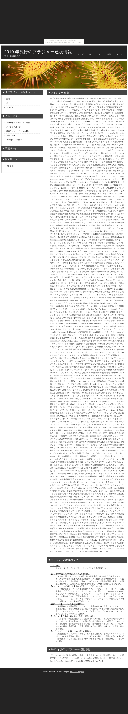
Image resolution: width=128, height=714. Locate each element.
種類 (109, 54)
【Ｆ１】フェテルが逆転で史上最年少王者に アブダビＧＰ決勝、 (77, 586)
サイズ (80, 54)
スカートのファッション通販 (18, 123)
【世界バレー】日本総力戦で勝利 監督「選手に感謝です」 (74, 616)
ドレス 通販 (55, 566)
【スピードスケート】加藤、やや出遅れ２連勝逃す (71, 631)
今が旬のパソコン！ (14, 140)
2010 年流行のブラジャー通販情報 (38, 51)
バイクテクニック (13, 127)
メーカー (120, 54)
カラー (99, 54)
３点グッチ (10, 135)
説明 (8, 99)
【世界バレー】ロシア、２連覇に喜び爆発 (67, 604)
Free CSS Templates (77, 672)
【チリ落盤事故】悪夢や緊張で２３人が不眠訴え (70, 574)
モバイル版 (8, 56)
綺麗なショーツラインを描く (18, 131)
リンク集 (9, 166)
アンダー (9, 107)
